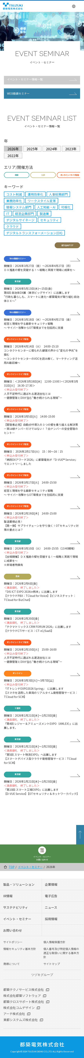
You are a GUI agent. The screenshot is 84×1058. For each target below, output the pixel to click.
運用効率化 (35, 194)
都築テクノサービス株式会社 (23, 989)
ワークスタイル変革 (42, 200)
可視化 (65, 207)
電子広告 (51, 896)
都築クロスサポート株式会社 (23, 1001)
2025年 (32, 148)
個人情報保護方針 (54, 942)
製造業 (44, 213)
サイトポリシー (13, 942)
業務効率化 (14, 200)
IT (7, 213)
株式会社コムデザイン (19, 1007)
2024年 (51, 148)
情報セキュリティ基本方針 (19, 949)
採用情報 (51, 918)
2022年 (13, 155)
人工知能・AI (46, 207)
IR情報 (8, 896)
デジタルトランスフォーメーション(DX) (34, 232)
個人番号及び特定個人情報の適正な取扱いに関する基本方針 (61, 953)
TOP (11, 867)
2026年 (13, 148)
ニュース (51, 907)
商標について (11, 964)
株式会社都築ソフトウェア (22, 995)
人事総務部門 (58, 194)
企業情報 (51, 884)
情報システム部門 (18, 207)
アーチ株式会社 (14, 1013)
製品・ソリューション (18, 884)
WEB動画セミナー (18, 93)
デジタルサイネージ (20, 220)
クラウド (12, 226)
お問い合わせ (12, 930)
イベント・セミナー (30, 867)
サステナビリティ (15, 907)
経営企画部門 (24, 213)
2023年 (71, 148)
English (73, 6)
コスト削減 (14, 194)
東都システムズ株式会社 (20, 1019)
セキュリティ (49, 220)
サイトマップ (51, 964)
